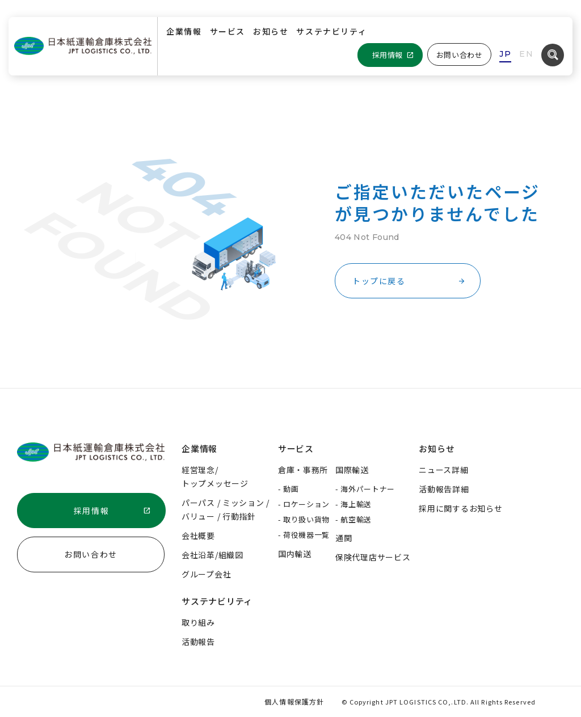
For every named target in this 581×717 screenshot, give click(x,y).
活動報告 (198, 641)
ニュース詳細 (443, 469)
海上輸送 (356, 504)
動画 (290, 488)
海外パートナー (367, 488)
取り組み (198, 622)
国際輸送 (352, 469)
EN (526, 54)
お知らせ (270, 31)
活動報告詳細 (444, 489)
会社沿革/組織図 (212, 554)
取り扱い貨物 (306, 519)
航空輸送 (356, 519)
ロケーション (306, 504)
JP (505, 54)
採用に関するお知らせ (460, 508)
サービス (227, 31)
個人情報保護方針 (294, 701)
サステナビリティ (331, 31)
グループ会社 (206, 574)
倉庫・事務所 (303, 469)
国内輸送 (294, 553)
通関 (343, 537)
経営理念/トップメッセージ (215, 476)
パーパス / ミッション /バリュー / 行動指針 (226, 509)
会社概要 (198, 535)
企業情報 (183, 31)
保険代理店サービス (372, 557)
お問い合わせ (459, 54)
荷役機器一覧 (306, 534)
